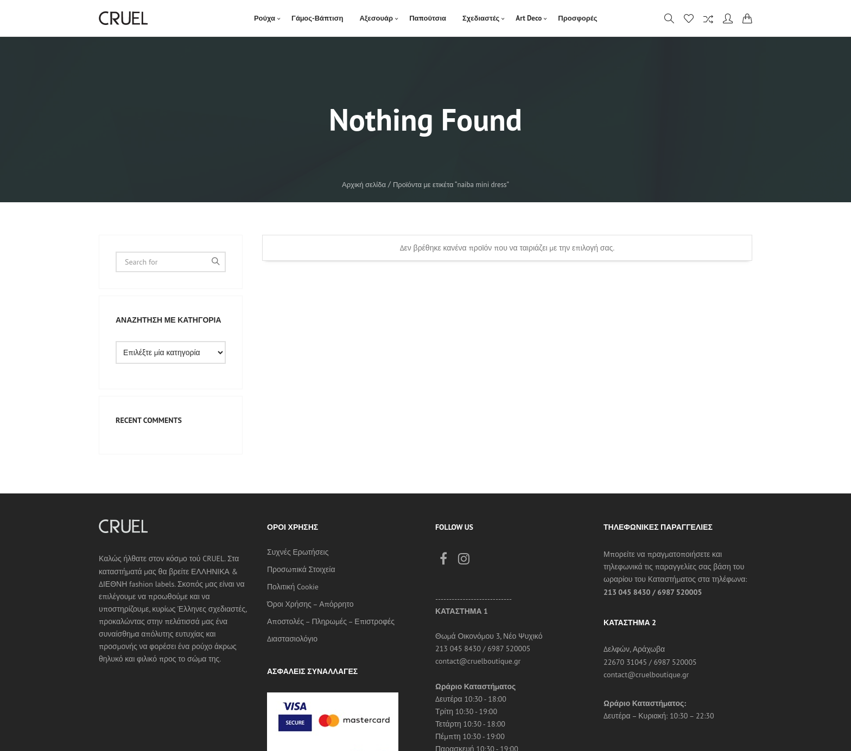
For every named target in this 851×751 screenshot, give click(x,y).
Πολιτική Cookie (293, 586)
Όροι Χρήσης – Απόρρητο (310, 604)
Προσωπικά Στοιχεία (301, 569)
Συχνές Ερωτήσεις (297, 552)
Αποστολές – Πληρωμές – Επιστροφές (331, 621)
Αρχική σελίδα (364, 184)
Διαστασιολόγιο (292, 639)
